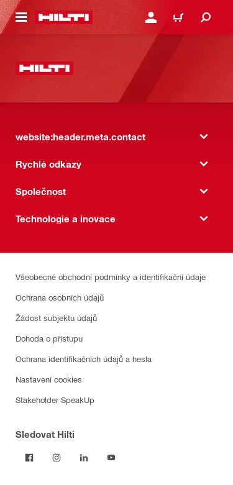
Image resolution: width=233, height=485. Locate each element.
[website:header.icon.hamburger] (21, 17)
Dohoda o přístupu (49, 338)
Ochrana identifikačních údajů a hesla (84, 358)
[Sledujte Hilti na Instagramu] (56, 457)
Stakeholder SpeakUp (55, 399)
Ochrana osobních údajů (60, 297)
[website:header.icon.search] (205, 17)
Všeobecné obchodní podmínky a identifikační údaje (111, 276)
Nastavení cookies (49, 379)
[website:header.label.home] (64, 17)
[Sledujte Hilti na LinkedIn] (84, 457)
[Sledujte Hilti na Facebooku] (29, 457)
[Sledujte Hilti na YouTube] (111, 457)
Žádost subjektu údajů (56, 317)
